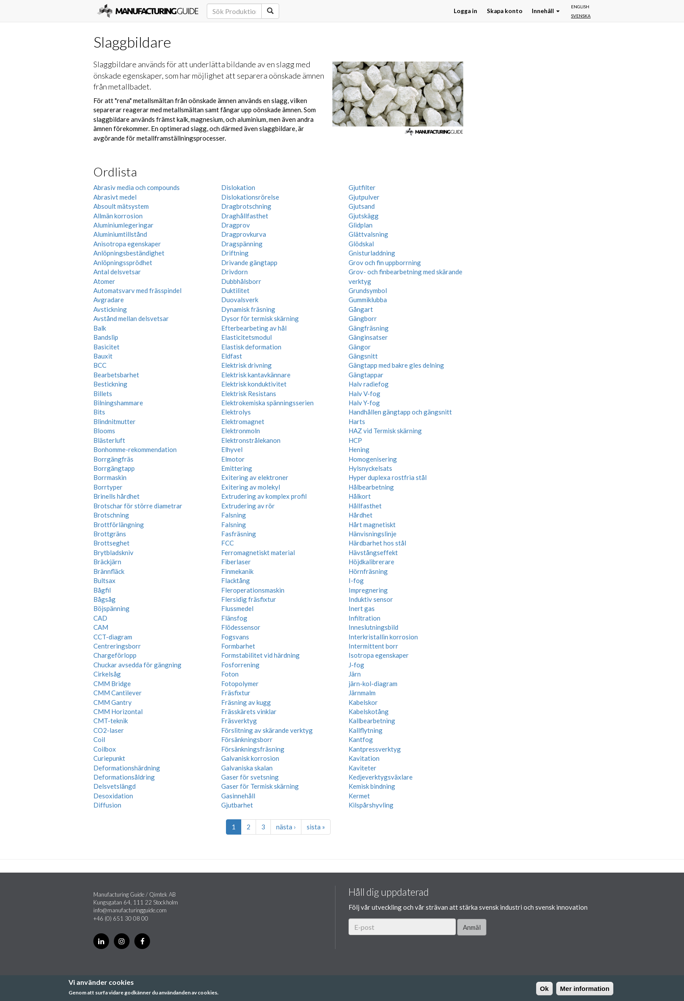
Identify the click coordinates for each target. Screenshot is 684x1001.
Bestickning (110, 384)
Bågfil (102, 590)
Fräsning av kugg (246, 702)
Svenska (581, 15)
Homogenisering (373, 459)
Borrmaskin (110, 477)
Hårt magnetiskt (372, 524)
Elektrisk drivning (246, 365)
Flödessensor (240, 627)
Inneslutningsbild (373, 627)
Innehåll (546, 10)
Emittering (236, 468)
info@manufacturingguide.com (130, 910)
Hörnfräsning (368, 571)
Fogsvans (235, 637)
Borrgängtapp (114, 468)
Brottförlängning (118, 524)
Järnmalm (362, 693)
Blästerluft (109, 440)
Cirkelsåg (107, 674)
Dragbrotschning (246, 206)
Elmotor (233, 459)
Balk (99, 328)
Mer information (584, 988)
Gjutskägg (364, 216)
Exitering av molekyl (250, 487)
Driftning (235, 253)
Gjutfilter (362, 187)
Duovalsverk (239, 300)
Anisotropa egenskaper (127, 244)
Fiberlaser (236, 562)
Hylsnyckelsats (370, 468)
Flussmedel (237, 608)
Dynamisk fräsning (248, 309)
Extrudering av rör (248, 506)
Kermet (359, 796)
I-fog (356, 580)
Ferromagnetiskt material (258, 552)
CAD (100, 618)
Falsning (233, 515)
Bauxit (103, 356)
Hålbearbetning (371, 487)
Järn (355, 674)
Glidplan (361, 225)
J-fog (356, 665)
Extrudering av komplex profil (264, 496)
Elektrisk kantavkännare (256, 375)
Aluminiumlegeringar (123, 225)
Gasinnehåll (238, 796)
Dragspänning (242, 244)
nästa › (286, 827)
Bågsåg (104, 599)
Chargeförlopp (115, 655)
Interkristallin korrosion (383, 637)
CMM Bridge (112, 683)
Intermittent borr (373, 646)
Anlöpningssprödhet (122, 262)
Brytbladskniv (113, 552)
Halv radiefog (369, 384)
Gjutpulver (364, 197)
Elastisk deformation (251, 347)
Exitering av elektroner (254, 477)
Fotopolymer (240, 683)
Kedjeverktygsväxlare (381, 777)
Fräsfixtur (235, 693)
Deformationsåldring (124, 777)
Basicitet (106, 347)
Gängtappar (366, 375)
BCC (99, 365)
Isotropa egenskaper (379, 655)
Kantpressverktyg (375, 749)
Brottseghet (111, 543)
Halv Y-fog (364, 403)
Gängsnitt (363, 356)
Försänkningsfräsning (252, 749)
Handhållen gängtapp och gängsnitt (400, 412)
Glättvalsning (368, 234)
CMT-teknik (110, 721)
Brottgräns (109, 534)
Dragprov (235, 225)
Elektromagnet (242, 421)
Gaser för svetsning (250, 777)
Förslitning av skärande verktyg (267, 730)
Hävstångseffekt (373, 552)
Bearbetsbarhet (116, 375)
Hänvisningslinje (373, 534)
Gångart (361, 309)
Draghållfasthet (244, 216)
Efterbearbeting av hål (254, 328)
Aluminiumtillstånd (120, 234)
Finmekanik (237, 571)
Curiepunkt (109, 758)
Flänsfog (234, 618)
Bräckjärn (107, 562)
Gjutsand (362, 206)
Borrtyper (108, 487)
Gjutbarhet (237, 805)
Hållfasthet (365, 506)
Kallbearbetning (372, 721)
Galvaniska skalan (247, 768)
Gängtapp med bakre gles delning (396, 365)
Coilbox (104, 749)
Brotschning (111, 515)
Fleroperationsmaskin (252, 590)
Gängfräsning (369, 328)
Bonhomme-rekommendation (135, 449)
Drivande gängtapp (249, 262)
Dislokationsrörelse (250, 197)
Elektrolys (236, 412)
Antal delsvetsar (117, 272)
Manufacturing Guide (147, 11)
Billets (102, 393)
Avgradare (108, 300)
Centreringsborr (117, 646)
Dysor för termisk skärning (260, 318)
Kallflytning (366, 730)
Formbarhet (238, 646)
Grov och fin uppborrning (385, 262)
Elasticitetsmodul (246, 337)
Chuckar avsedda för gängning (137, 665)
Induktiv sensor (371, 599)
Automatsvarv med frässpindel (137, 290)
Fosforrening (240, 665)
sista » (316, 827)
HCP (355, 440)
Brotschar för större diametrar (137, 506)
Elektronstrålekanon (250, 440)
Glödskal (361, 244)
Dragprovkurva (243, 234)
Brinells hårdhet (116, 496)
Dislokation (238, 187)
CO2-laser (108, 730)
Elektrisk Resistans (248, 393)
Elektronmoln (240, 431)
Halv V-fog (364, 393)
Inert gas (362, 608)
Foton (230, 674)
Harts (357, 421)
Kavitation (364, 758)
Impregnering (368, 590)
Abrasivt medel (115, 197)
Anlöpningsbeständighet (128, 253)
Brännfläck (108, 571)
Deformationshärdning (126, 768)
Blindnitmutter (114, 421)
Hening (359, 449)
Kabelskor (363, 702)
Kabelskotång (369, 711)
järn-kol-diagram (373, 683)
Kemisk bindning (372, 786)
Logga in (465, 10)
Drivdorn (234, 272)
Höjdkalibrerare (371, 562)
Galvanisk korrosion (250, 758)
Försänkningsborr (247, 739)
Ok (544, 988)
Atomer (104, 281)
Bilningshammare (118, 403)
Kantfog (361, 739)
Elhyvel (232, 449)
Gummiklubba (368, 300)
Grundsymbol (368, 290)
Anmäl (472, 927)
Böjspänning (111, 608)
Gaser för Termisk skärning (260, 786)
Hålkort (360, 496)
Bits (99, 412)
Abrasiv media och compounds (136, 187)
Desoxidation (113, 796)
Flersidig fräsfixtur (248, 599)
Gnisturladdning (372, 253)
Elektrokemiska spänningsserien (267, 403)
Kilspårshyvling (371, 805)
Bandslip (105, 337)
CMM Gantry (112, 702)
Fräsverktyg (239, 721)
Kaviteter (362, 768)
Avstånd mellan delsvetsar (131, 318)
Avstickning (110, 309)
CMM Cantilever (117, 693)
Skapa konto (505, 10)
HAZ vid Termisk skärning (385, 431)
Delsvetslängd (114, 786)
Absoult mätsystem (121, 206)
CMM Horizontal (118, 711)
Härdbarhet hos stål (377, 543)
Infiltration (364, 618)
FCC (227, 543)
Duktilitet (235, 290)
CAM (100, 627)
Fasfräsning (238, 534)
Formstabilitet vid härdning (260, 655)
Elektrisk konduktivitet (254, 384)
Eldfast (231, 356)
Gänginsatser (368, 337)
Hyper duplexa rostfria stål (388, 477)
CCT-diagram (112, 637)
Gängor (360, 347)
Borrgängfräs (113, 459)
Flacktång (235, 580)
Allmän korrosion (118, 216)
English (580, 6)
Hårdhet (361, 515)
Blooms (104, 431)
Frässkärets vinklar (249, 711)
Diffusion (107, 805)
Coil (99, 739)
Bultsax (104, 580)
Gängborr (363, 318)
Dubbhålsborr (241, 281)
